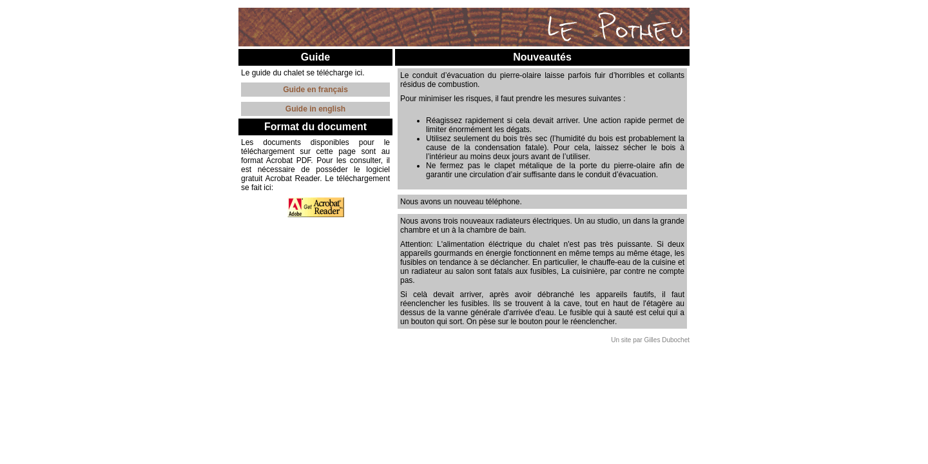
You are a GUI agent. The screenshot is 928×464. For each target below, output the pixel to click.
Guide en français (315, 89)
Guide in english (315, 108)
